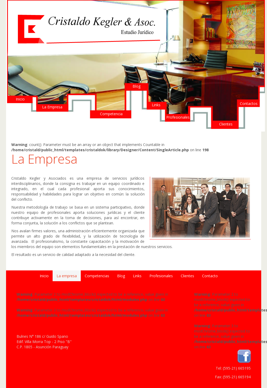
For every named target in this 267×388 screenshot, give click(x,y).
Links (156, 104)
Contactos (249, 103)
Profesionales (178, 117)
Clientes (226, 124)
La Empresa (52, 106)
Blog (136, 86)
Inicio (20, 99)
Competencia (111, 113)
